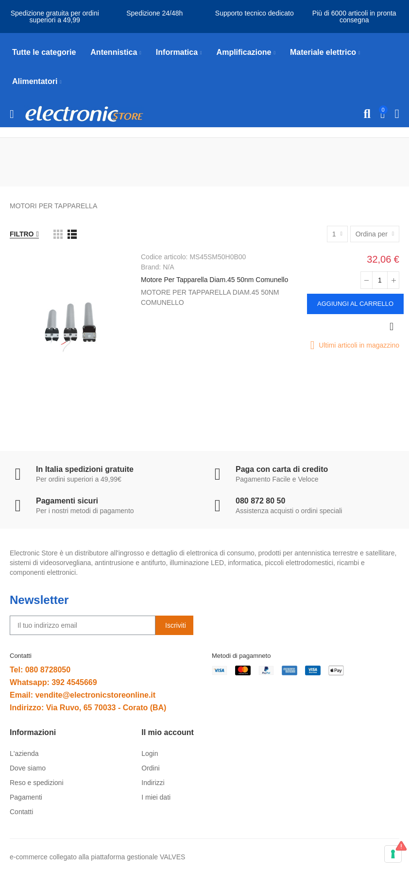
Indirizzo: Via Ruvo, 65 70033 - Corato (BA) (88, 707)
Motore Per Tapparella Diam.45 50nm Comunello (214, 280)
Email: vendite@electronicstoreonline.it (82, 695)
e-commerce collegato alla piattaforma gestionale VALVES (97, 857)
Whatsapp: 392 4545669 (53, 682)
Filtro (22, 234)
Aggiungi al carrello (355, 303)
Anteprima (391, 327)
